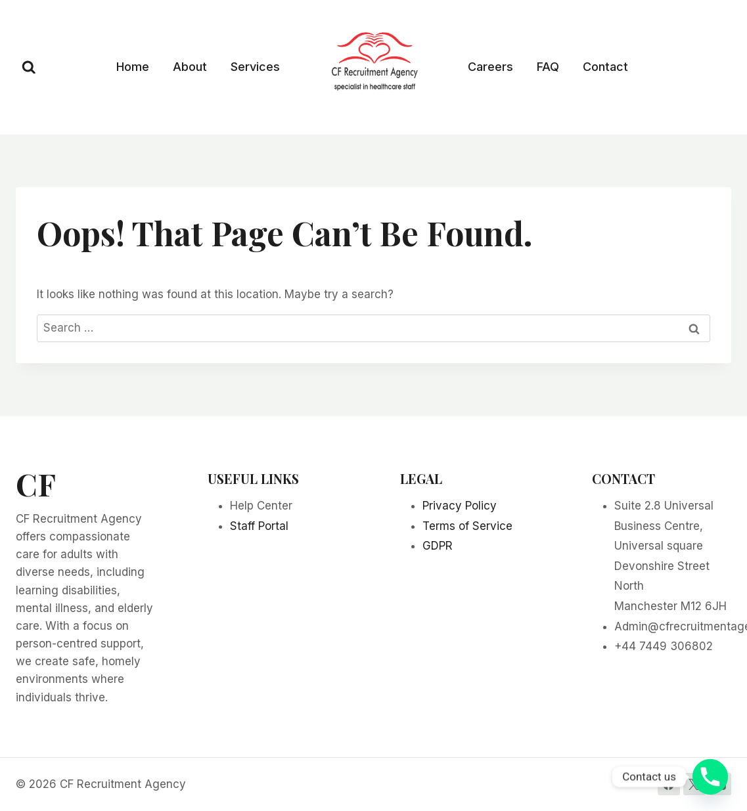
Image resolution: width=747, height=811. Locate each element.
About (190, 67)
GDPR (437, 545)
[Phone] (710, 777)
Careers (490, 67)
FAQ (548, 67)
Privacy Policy (459, 505)
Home (132, 67)
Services (255, 67)
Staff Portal (259, 526)
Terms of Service (467, 526)
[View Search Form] (29, 68)
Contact (605, 67)
